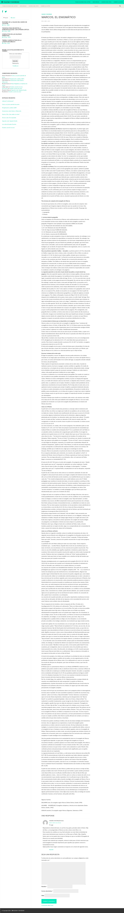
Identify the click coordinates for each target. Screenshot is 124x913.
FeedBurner (15, 66)
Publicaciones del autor (82, 2)
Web (42, 895)
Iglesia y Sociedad (10, 2)
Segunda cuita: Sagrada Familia (18, 90)
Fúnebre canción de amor (16, 87)
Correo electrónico (47, 891)
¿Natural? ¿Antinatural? (8, 101)
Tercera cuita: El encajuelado (9, 117)
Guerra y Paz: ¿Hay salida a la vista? (10, 114)
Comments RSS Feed (47, 905)
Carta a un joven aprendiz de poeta (10, 104)
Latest (13, 17)
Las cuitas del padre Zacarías (9, 124)
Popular (5, 17)
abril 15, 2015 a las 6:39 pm (55, 822)
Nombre (44, 886)
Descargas (96, 2)
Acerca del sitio (106, 2)
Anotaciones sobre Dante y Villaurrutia (11, 111)
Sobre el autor (118, 2)
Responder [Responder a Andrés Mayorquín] (51, 849)
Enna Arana (5, 88)
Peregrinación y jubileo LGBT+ (17, 78)
